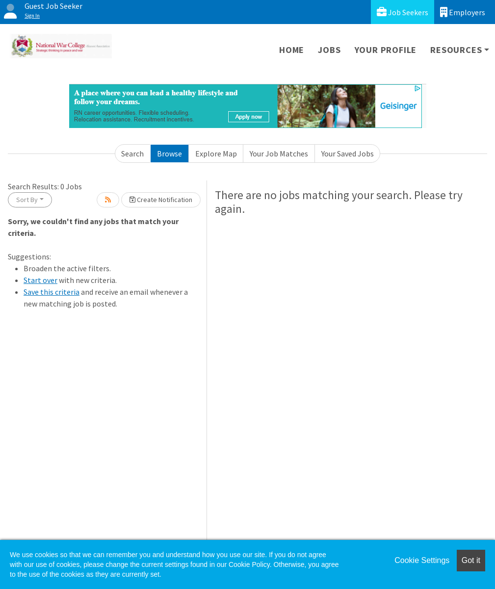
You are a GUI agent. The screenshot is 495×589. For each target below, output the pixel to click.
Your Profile (386, 49)
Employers (462, 12)
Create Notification (161, 199)
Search (132, 153)
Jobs (329, 49)
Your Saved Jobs (347, 153)
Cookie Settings (421, 560)
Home (291, 49)
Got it (471, 560)
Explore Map (216, 153)
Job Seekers (402, 12)
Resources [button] (456, 49)
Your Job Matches (279, 153)
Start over (40, 280)
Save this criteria (51, 292)
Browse (169, 153)
